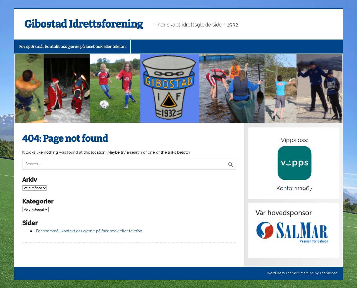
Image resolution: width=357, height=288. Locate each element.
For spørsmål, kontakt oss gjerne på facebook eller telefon (72, 46)
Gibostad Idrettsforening (83, 24)
